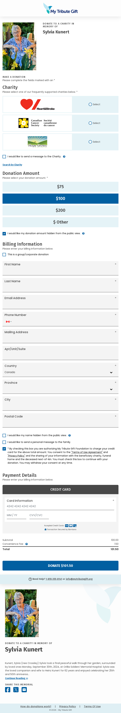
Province (11, 383)
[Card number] (60, 507)
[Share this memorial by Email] (24, 689)
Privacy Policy (67, 706)
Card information (20, 501)
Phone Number (15, 315)
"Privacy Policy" (16, 455)
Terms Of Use (92, 706)
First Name (12, 264)
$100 (60, 198)
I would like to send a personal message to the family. (39, 442)
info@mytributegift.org (79, 579)
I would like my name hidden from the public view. (37, 435)
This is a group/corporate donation (28, 254)
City (7, 400)
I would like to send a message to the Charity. (34, 156)
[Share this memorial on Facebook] (7, 689)
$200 (60, 210)
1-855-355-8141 (54, 579)
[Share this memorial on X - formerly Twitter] (16, 689)
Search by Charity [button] (12, 164)
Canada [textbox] (10, 372)
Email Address (15, 298)
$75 (60, 186)
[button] (64, 157)
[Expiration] (16, 514)
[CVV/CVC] (39, 514)
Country (11, 366)
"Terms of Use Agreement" (87, 452)
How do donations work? (35, 706)
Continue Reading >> (16, 678)
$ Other (60, 222)
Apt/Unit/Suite (15, 349)
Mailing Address (16, 332)
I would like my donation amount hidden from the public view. (44, 233)
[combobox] (8, 322)
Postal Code (14, 416)
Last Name (12, 281)
